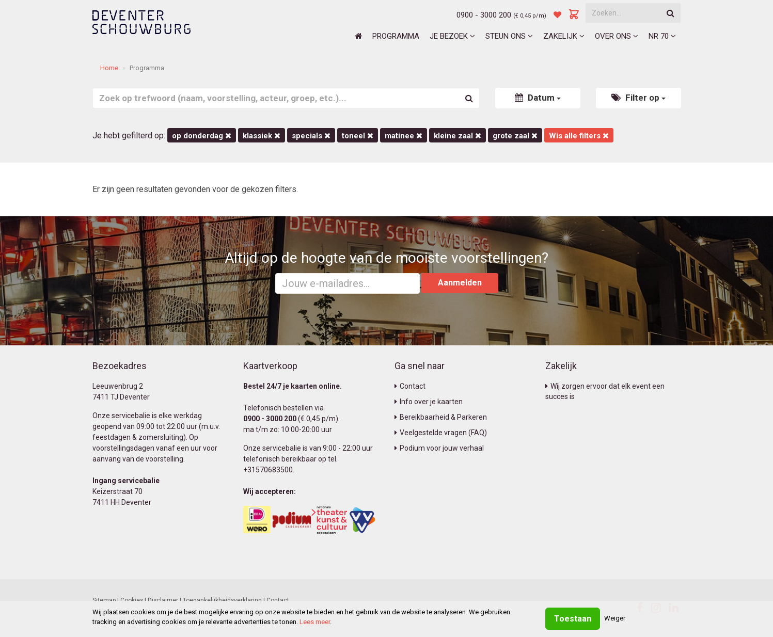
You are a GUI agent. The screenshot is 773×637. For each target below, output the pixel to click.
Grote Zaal (515, 135)
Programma (395, 36)
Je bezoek (452, 36)
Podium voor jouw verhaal (439, 448)
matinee (403, 135)
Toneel (357, 135)
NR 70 (662, 36)
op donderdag (201, 135)
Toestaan (572, 619)
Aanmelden (460, 283)
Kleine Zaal (457, 135)
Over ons (616, 36)
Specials (311, 135)
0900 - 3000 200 (483, 15)
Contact (410, 386)
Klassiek (261, 135)
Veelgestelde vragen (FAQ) (441, 432)
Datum (538, 97)
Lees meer (314, 622)
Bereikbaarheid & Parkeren (441, 417)
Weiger (614, 618)
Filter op (638, 97)
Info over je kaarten (429, 401)
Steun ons (509, 36)
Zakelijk (564, 36)
